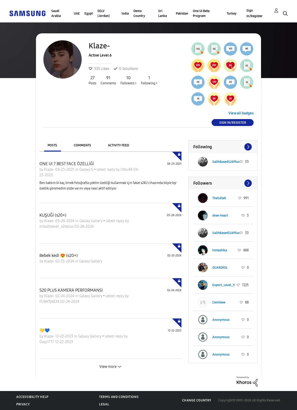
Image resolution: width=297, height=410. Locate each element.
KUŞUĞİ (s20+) (52, 215)
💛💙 (44, 330)
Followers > (128, 80)
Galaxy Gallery (91, 221)
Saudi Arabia (56, 13)
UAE (77, 14)
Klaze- (49, 169)
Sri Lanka (162, 13)
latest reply (106, 169)
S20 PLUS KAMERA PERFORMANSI (71, 290)
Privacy (23, 404)
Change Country (196, 400)
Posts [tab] (52, 145)
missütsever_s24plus (56, 226)
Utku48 (126, 169)
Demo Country (139, 13)
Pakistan (182, 14)
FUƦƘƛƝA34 (49, 301)
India (125, 14)
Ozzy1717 (47, 342)
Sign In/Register (254, 13)
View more (107, 366)
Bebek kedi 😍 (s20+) (58, 255)
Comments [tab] (82, 145)
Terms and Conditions (119, 397)
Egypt (88, 14)
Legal (104, 404)
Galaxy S (86, 169)
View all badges (241, 113)
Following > (149, 80)
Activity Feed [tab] (118, 145)
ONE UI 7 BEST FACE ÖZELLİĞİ (66, 163)
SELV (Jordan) (103, 13)
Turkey (231, 14)
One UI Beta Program (201, 13)
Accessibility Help (32, 397)
